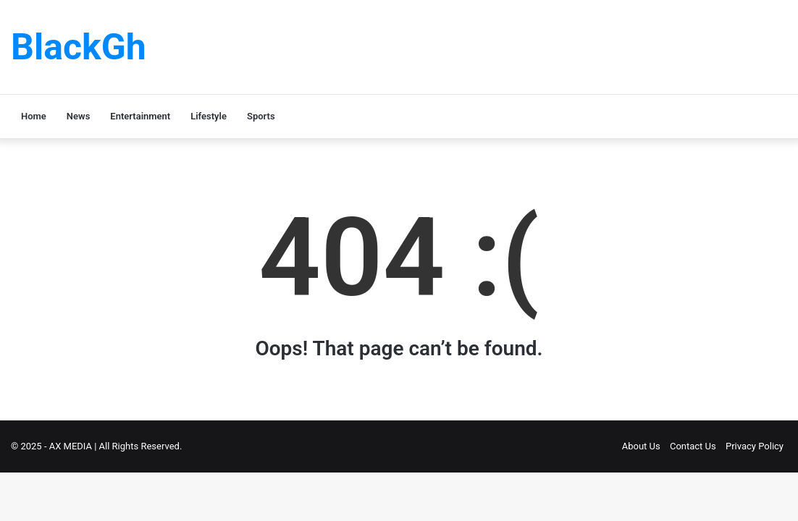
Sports (261, 116)
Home (33, 116)
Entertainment (140, 116)
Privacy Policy (755, 446)
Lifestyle (208, 116)
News (78, 116)
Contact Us (693, 446)
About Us (641, 446)
